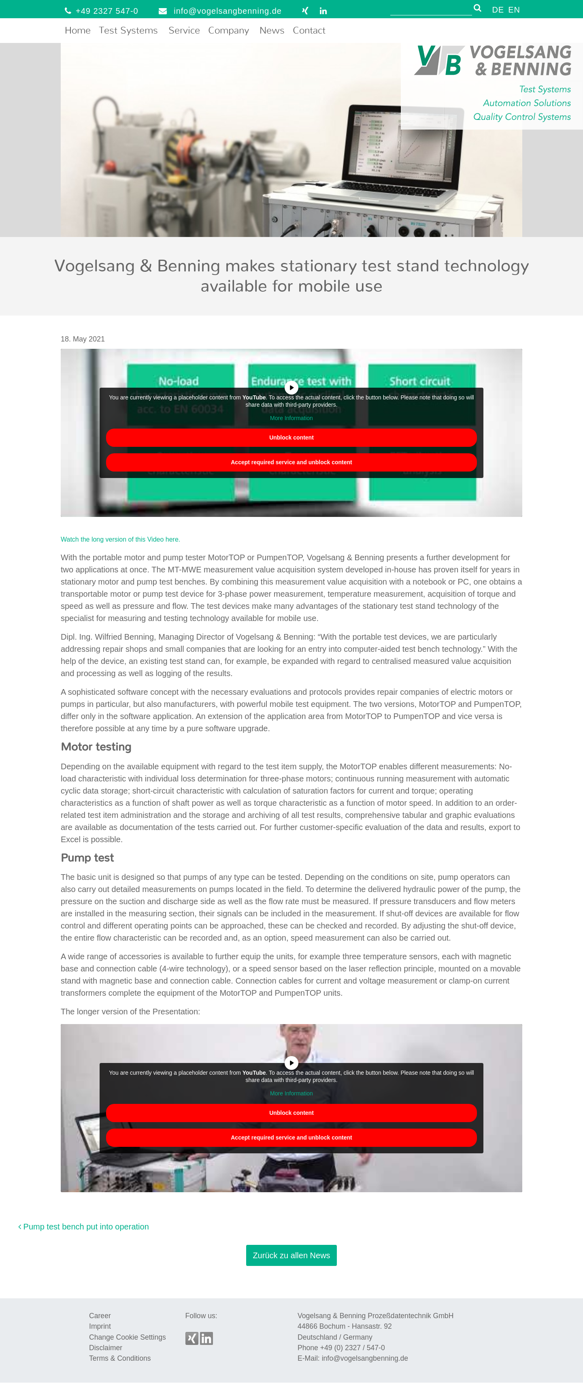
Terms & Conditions (120, 1358)
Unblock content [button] (291, 437)
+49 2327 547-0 (99, 10)
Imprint (100, 1326)
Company (228, 31)
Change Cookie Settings (127, 1337)
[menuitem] (498, 9)
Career (100, 1316)
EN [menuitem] (514, 9)
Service (184, 31)
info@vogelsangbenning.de (218, 10)
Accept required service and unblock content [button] (291, 462)
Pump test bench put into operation (83, 1226)
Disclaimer (105, 1348)
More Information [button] (291, 418)
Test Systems (128, 31)
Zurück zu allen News (291, 1255)
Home (78, 31)
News (272, 31)
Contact (309, 31)
